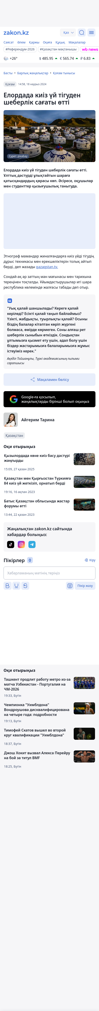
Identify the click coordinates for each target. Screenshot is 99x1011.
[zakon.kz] (16, 32)
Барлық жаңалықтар (32, 73)
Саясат (9, 42)
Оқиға (47, 42)
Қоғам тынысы (64, 73)
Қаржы (34, 42)
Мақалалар (77, 42)
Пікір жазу (85, 586)
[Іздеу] (82, 33)
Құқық (60, 42)
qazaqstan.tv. (47, 266)
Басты (8, 73)
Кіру (92, 560)
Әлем (21, 42)
